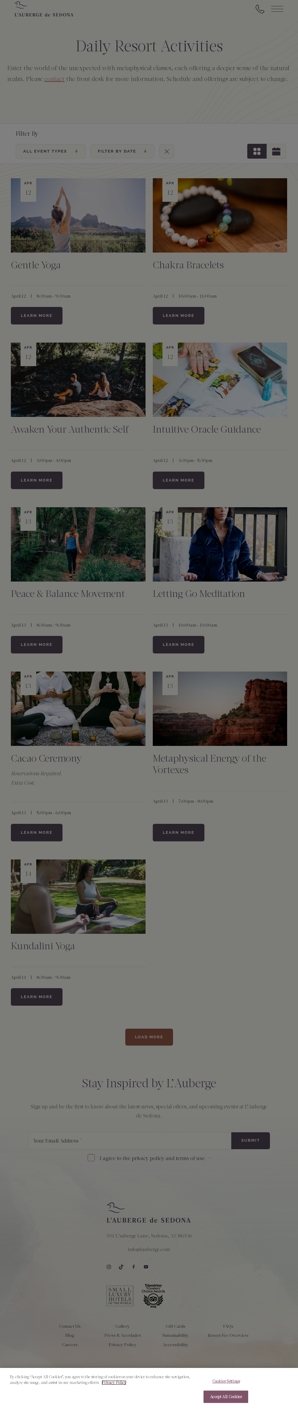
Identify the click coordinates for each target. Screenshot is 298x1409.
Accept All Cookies (226, 1401)
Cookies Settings (226, 1385)
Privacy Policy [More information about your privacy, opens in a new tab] (114, 1387)
